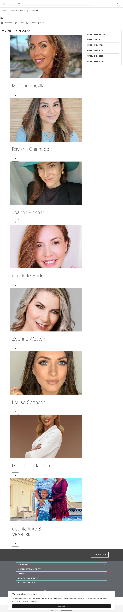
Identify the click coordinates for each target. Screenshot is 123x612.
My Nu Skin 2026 (95, 61)
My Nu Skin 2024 (95, 40)
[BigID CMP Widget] (61, 601)
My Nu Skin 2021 (95, 50)
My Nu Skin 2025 (95, 56)
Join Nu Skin (99, 554)
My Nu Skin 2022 (95, 45)
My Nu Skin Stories (96, 34)
